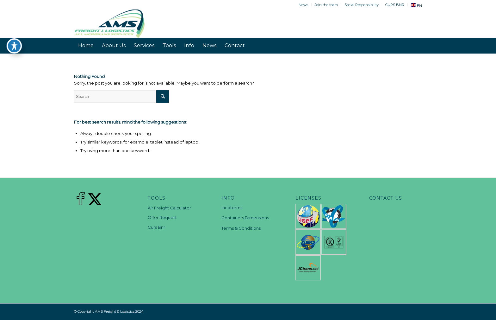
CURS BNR (394, 5)
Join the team (326, 5)
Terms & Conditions (241, 228)
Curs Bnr (156, 227)
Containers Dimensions (245, 217)
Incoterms (231, 207)
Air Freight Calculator (169, 207)
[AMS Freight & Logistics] (109, 23)
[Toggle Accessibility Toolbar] (14, 46)
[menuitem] (303, 4)
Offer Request (162, 217)
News (303, 5)
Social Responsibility (361, 5)
